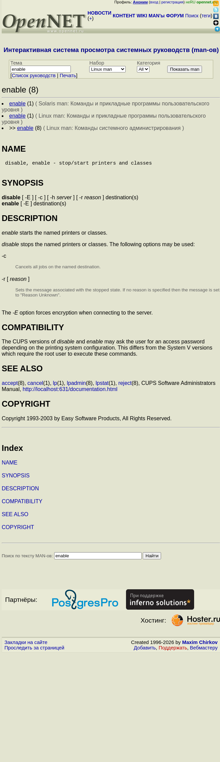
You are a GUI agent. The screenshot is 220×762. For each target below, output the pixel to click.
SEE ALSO (15, 517)
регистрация (172, 2)
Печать (68, 75)
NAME (9, 465)
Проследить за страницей (34, 650)
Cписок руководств (34, 75)
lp (55, 386)
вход (154, 2)
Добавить (145, 650)
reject (124, 386)
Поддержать (173, 650)
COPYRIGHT (18, 530)
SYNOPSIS (16, 478)
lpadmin (76, 386)
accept (10, 386)
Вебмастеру (204, 650)
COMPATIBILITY (22, 504)
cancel (35, 386)
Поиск (192, 15)
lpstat (102, 386)
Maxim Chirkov (200, 645)
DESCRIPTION (20, 491)
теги (206, 15)
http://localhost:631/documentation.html (69, 392)
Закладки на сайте (25, 645)
